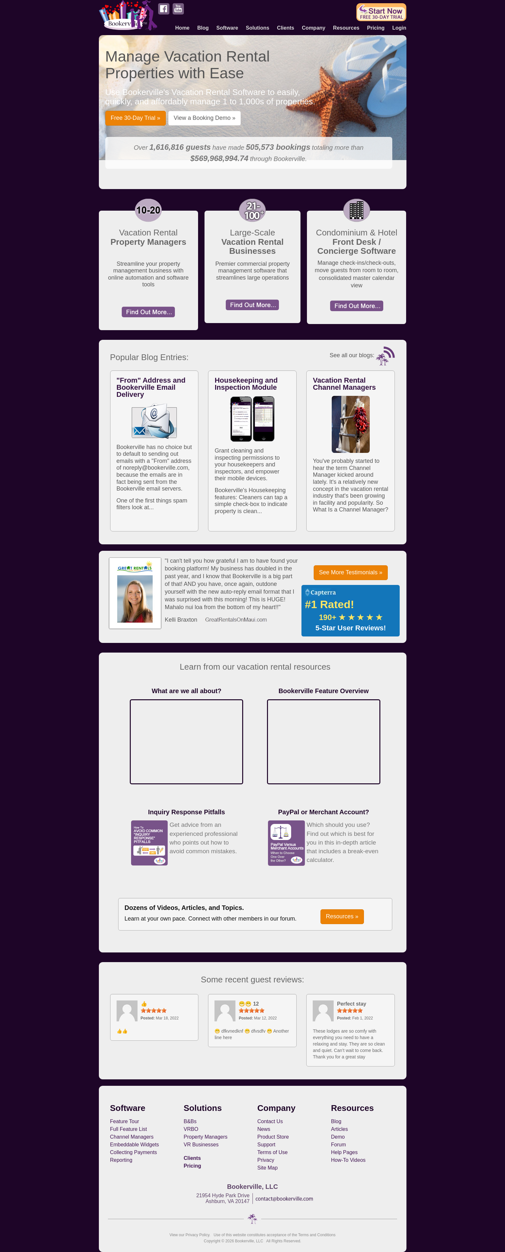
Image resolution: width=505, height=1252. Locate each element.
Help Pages (344, 1152)
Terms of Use (272, 1152)
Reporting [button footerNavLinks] (121, 1160)
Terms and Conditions (317, 1235)
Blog (203, 28)
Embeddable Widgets (134, 1144)
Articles (339, 1129)
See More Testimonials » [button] (351, 572)
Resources (346, 28)
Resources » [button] (342, 916)
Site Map (267, 1168)
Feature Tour (124, 1121)
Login (399, 28)
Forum (338, 1144)
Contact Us (270, 1121)
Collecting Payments (133, 1152)
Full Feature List (128, 1129)
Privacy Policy (197, 1235)
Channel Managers (132, 1137)
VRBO (191, 1129)
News (263, 1129)
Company (313, 28)
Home (182, 28)
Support (266, 1144)
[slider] (154, 1010)
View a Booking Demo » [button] (204, 118)
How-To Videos (348, 1160)
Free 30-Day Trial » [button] (135, 118)
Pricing (376, 28)
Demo (338, 1137)
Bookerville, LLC (249, 1241)
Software (227, 28)
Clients (285, 28)
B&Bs (190, 1121)
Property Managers (205, 1137)
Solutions (257, 28)
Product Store (273, 1137)
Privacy (265, 1160)
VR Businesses (201, 1144)
